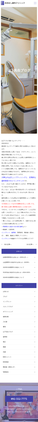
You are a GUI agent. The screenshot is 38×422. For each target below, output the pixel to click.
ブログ (5, 296)
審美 (4, 326)
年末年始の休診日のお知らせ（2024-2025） (17, 272)
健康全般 (6, 316)
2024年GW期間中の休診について (13, 277)
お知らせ (6, 291)
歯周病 (5, 337)
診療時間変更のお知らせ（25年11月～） (16, 257)
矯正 (4, 342)
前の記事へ (7, 244)
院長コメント (7, 357)
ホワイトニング (8, 311)
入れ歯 (5, 321)
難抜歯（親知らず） (9, 367)
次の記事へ (30, 244)
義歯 (4, 347)
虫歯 (4, 352)
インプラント (7, 301)
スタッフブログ (8, 306)
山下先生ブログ (8, 332)
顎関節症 (6, 372)
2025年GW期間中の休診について (13, 267)
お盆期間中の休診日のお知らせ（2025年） (16, 262)
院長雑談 (6, 362)
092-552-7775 (19, 398)
